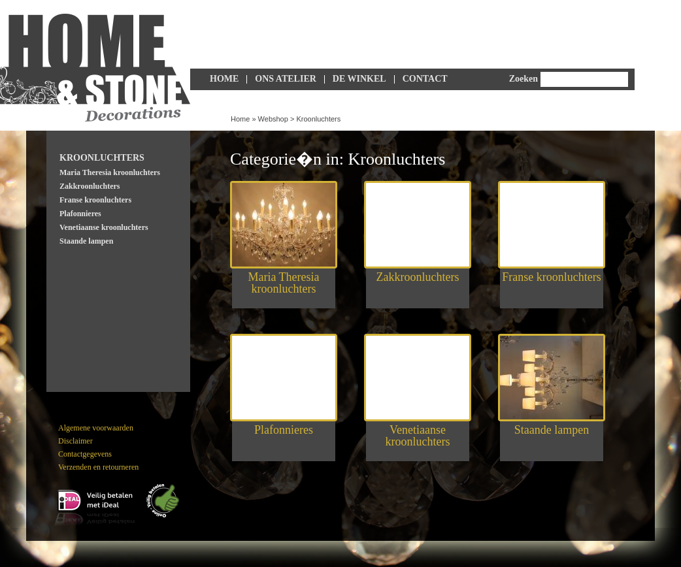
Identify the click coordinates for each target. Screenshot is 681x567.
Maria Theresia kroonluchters (109, 172)
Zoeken (523, 79)
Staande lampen (86, 241)
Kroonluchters (318, 119)
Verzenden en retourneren (98, 467)
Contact (425, 79)
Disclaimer (75, 441)
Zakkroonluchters (89, 186)
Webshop (273, 119)
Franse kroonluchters (95, 199)
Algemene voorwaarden (95, 427)
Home (224, 79)
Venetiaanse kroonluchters (103, 227)
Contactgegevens (85, 454)
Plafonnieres (80, 213)
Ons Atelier (285, 79)
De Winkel (359, 79)
